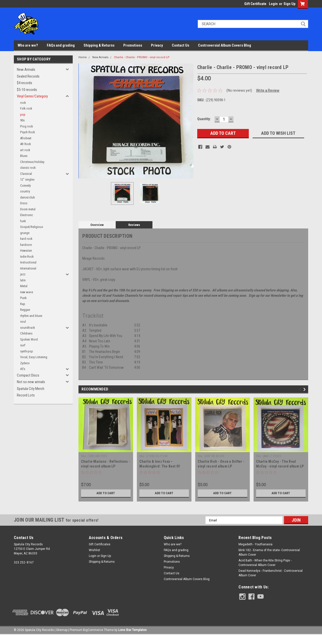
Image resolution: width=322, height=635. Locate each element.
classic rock (28, 168)
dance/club (27, 197)
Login (273, 4)
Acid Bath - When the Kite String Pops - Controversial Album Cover (265, 563)
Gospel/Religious (31, 227)
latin (23, 280)
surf (22, 345)
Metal (23, 286)
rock (23, 103)
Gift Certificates (99, 544)
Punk (23, 298)
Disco (23, 203)
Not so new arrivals (31, 382)
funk (23, 221)
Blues (23, 156)
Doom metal (27, 209)
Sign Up (289, 4)
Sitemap (61, 630)
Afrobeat (25, 138)
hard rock (26, 239)
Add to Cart (106, 493)
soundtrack (27, 327)
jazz (22, 274)
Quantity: (204, 119)
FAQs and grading (61, 45)
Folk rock (26, 108)
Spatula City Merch (30, 388)
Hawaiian (26, 250)
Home (82, 57)
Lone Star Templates (132, 630)
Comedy (25, 185)
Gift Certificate (255, 4)
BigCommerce (93, 630)
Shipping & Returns (99, 45)
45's (22, 369)
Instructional (28, 262)
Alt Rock (25, 144)
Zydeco (25, 363)
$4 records (24, 83)
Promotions (132, 45)
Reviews (134, 225)
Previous (301, 389)
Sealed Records (28, 76)
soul (23, 321)
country (25, 191)
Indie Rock (27, 256)
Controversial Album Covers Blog (224, 45)
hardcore (26, 245)
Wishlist (94, 550)
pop (22, 114)
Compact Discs (28, 375)
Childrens (26, 333)
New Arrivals (26, 69)
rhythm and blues (31, 316)
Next (305, 389)
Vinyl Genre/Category (32, 96)
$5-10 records (27, 89)
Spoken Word (29, 339)
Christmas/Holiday (32, 162)
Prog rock (26, 126)
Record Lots (26, 395)
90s (22, 120)
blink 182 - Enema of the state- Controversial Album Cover (269, 552)
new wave (26, 292)
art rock (25, 150)
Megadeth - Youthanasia (255, 544)
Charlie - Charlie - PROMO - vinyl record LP (142, 57)
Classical (26, 174)
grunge (24, 233)
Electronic (26, 215)
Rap (22, 304)
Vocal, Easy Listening (33, 357)
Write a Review (267, 90)
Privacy (157, 45)
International (28, 268)
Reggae (25, 310)
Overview (97, 225)
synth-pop (26, 351)
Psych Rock (27, 132)
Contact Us (180, 45)
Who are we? (28, 45)
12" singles (27, 179)
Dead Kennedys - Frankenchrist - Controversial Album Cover (270, 573)
